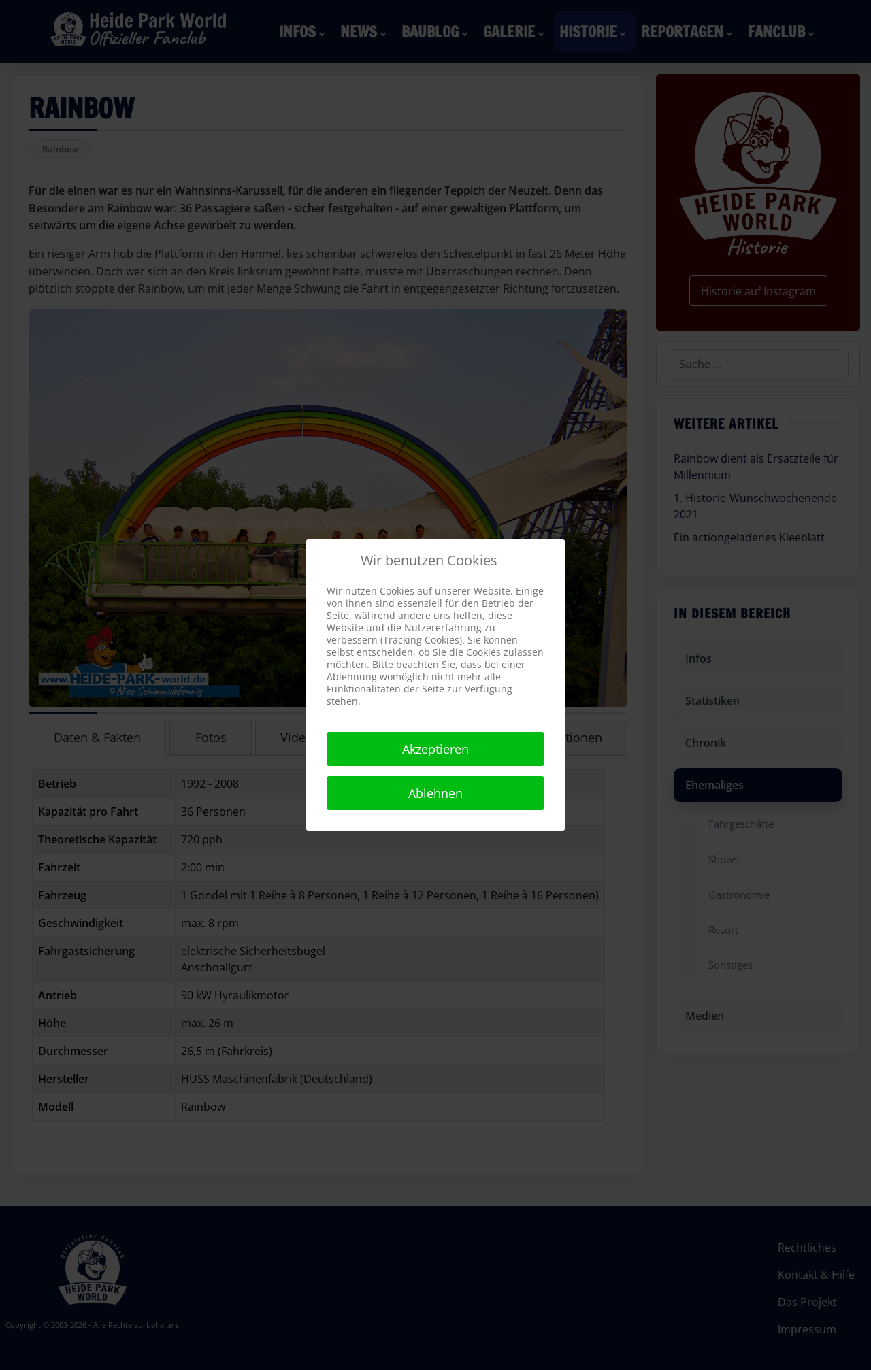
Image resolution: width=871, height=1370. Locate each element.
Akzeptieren (435, 749)
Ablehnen (435, 793)
